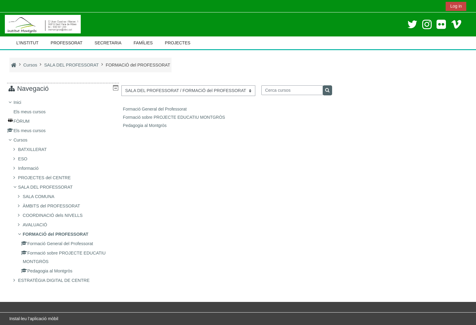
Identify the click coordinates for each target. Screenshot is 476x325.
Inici (22, 102)
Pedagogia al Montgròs (145, 125)
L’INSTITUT (27, 42)
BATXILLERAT (36, 149)
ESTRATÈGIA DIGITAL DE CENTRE (58, 280)
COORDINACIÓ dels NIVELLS (57, 215)
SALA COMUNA (43, 196)
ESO (27, 158)
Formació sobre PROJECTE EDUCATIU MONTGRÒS (174, 117)
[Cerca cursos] (292, 90)
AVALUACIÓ (39, 224)
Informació (32, 168)
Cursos (25, 140)
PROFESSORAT (67, 42)
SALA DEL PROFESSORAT (49, 187)
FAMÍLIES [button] (143, 42)
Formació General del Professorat (155, 109)
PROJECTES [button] (177, 42)
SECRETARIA (108, 42)
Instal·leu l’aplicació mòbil (33, 318)
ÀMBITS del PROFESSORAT (56, 206)
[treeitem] (63, 191)
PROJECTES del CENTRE (48, 177)
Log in (456, 6)
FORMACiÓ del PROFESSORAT (60, 234)
